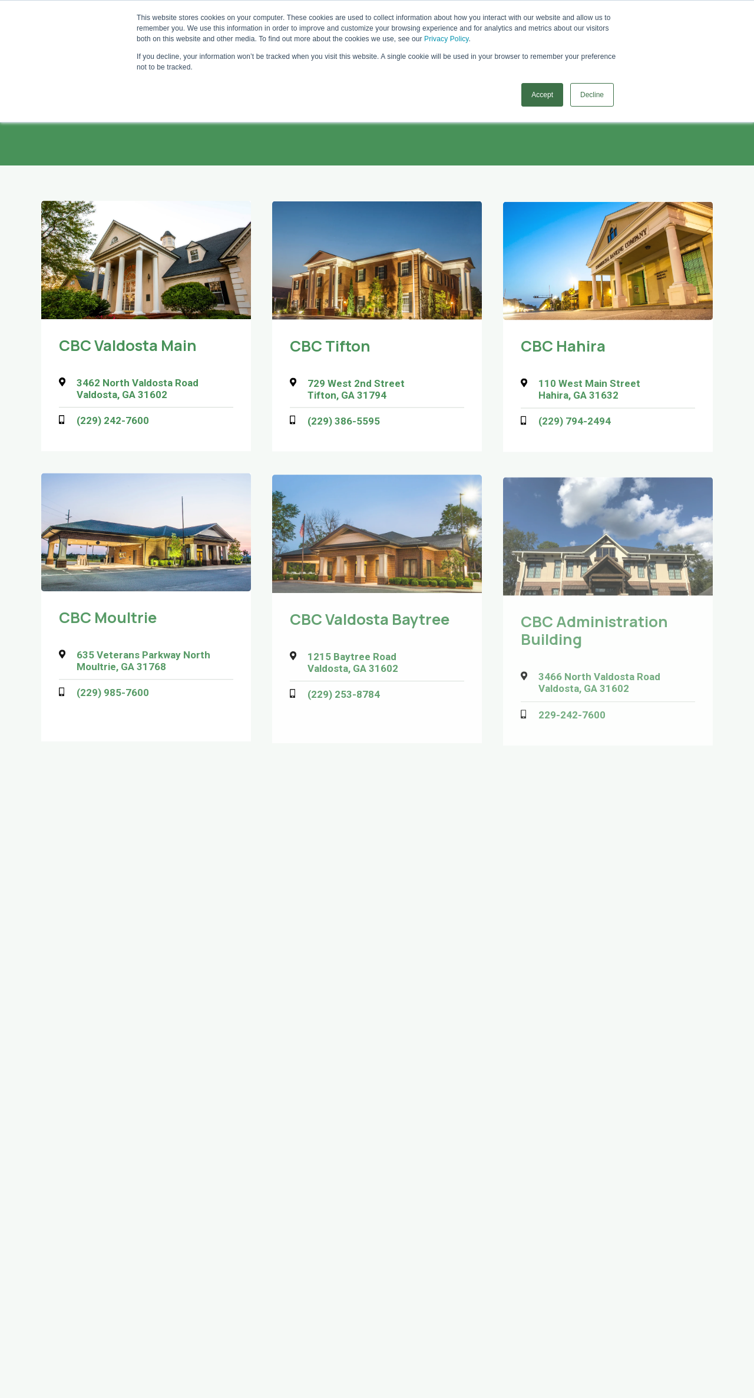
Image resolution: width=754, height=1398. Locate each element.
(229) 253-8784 (343, 699)
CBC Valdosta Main (128, 346)
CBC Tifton (330, 346)
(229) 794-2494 (574, 423)
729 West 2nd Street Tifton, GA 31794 (356, 390)
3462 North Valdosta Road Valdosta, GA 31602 (138, 389)
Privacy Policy (446, 39)
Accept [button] (542, 95)
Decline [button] (592, 95)
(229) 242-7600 (113, 421)
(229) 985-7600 (113, 696)
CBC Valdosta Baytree (369, 623)
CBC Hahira (563, 348)
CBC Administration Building (594, 636)
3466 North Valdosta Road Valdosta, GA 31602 (599, 689)
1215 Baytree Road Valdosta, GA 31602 (352, 666)
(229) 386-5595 (343, 422)
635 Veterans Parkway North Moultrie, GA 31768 (143, 663)
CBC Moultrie (108, 620)
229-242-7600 (572, 721)
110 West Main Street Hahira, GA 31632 (589, 391)
